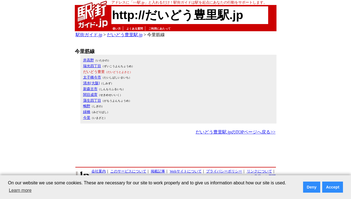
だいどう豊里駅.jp (124, 34)
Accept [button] (332, 187)
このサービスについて (128, 171)
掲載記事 (158, 171)
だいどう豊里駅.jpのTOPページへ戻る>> (235, 132)
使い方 (116, 28)
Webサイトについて (186, 171)
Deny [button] (311, 187)
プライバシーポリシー (224, 171)
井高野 (88, 60)
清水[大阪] (91, 83)
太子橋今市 (92, 77)
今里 (86, 118)
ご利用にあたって (159, 28)
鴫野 (86, 106)
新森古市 (90, 89)
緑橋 (86, 112)
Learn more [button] (20, 190)
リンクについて (259, 171)
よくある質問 (134, 28)
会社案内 (98, 171)
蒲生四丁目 (92, 100)
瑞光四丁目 (92, 66)
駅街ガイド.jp (89, 34)
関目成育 (90, 95)
